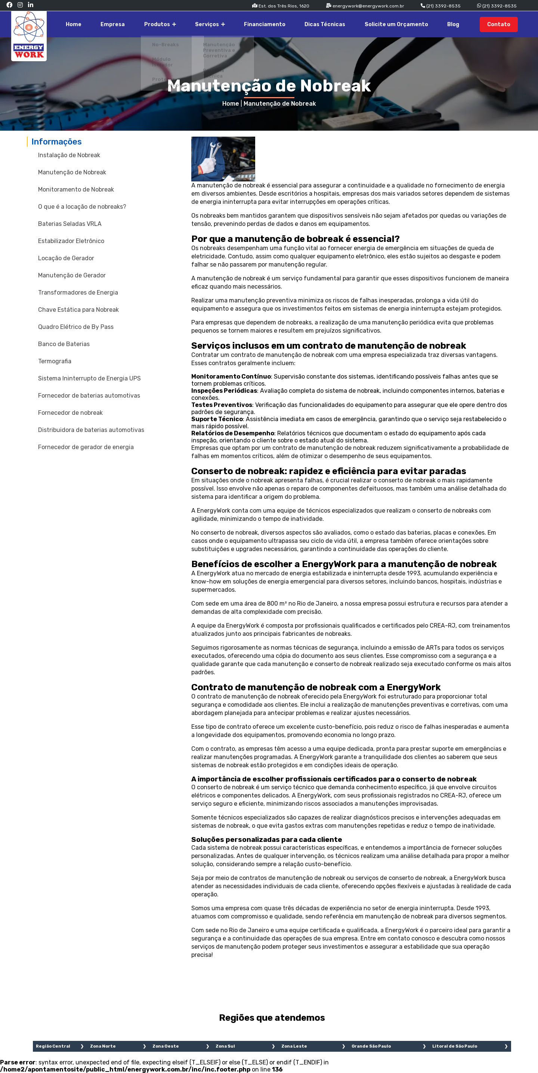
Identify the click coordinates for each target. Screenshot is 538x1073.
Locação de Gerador (66, 258)
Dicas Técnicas (345, 24)
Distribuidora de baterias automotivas (91, 429)
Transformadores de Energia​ (78, 292)
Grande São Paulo (371, 1046)
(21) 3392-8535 (441, 6)
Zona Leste (294, 1046)
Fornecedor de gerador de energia (86, 447)
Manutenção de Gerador (72, 275)
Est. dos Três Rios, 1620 (280, 6)
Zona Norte (103, 1046)
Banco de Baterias (64, 344)
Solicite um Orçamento (410, 24)
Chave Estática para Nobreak (78, 309)
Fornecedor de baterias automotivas (89, 395)
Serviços (243, 24)
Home (126, 24)
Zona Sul (225, 1046)
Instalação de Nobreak (69, 155)
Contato (502, 24)
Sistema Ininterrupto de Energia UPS (89, 378)
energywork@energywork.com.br (365, 6)
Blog (461, 24)
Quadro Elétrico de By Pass (76, 326)
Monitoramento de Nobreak (76, 189)
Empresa (159, 24)
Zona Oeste (165, 1046)
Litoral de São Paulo (454, 1046)
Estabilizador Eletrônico (71, 241)
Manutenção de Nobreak (280, 103)
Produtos (200, 24)
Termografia (54, 361)
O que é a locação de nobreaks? (82, 206)
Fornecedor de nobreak (70, 412)
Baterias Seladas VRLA (70, 223)
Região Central (53, 1046)
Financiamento (291, 24)
